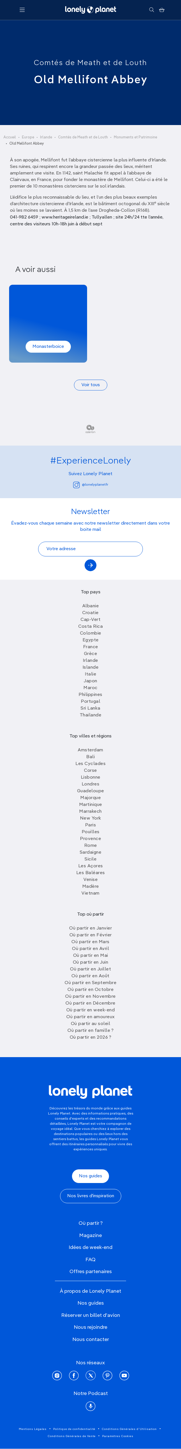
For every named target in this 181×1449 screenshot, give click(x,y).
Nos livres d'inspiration (90, 1196)
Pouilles (91, 832)
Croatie (90, 613)
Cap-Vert (90, 620)
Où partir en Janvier (90, 928)
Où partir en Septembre (90, 983)
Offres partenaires (90, 1271)
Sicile (90, 859)
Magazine (90, 1235)
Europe (28, 137)
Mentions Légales (33, 1429)
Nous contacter (90, 1339)
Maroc (90, 688)
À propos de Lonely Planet (90, 1291)
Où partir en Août (90, 976)
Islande (91, 667)
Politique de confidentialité (74, 1429)
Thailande (91, 715)
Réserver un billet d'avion (90, 1315)
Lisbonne (90, 777)
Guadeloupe (90, 791)
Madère (90, 886)
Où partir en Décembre (90, 1003)
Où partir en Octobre (90, 990)
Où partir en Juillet (90, 969)
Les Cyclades (90, 764)
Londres (91, 784)
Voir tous (90, 385)
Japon (90, 681)
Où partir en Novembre (90, 996)
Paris (90, 825)
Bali (90, 757)
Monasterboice (48, 346)
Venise (90, 880)
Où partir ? (91, 1223)
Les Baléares (90, 873)
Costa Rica (90, 626)
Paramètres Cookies (117, 1436)
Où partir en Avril (90, 949)
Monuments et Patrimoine (135, 137)
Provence (90, 839)
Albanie (90, 606)
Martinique (90, 805)
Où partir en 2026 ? (91, 1037)
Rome (90, 845)
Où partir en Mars (90, 942)
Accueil (9, 137)
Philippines (90, 695)
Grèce (90, 654)
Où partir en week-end (90, 1010)
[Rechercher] (151, 10)
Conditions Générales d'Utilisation (129, 1429)
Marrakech (90, 811)
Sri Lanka (90, 708)
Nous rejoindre (90, 1327)
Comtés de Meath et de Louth (90, 63)
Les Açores (90, 866)
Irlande (46, 137)
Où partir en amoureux (90, 1017)
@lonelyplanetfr (90, 485)
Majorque (90, 798)
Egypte (91, 640)
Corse (90, 770)
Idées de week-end (90, 1247)
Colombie (90, 633)
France (90, 647)
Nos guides (90, 1176)
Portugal (90, 701)
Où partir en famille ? (90, 1030)
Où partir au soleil (90, 1024)
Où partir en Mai (90, 955)
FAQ (90, 1259)
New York (90, 818)
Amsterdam (90, 750)
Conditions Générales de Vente (72, 1436)
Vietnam (90, 893)
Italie (90, 674)
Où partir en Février (90, 935)
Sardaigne (91, 852)
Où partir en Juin (90, 962)
